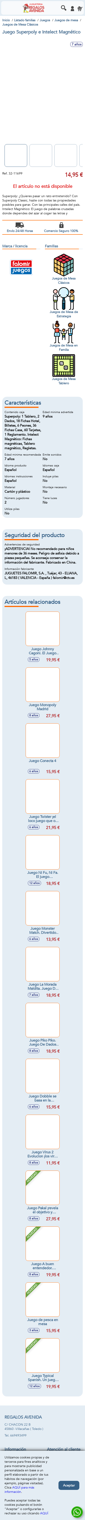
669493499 (18, 1435)
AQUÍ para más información (19, 1489)
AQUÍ (44, 1513)
